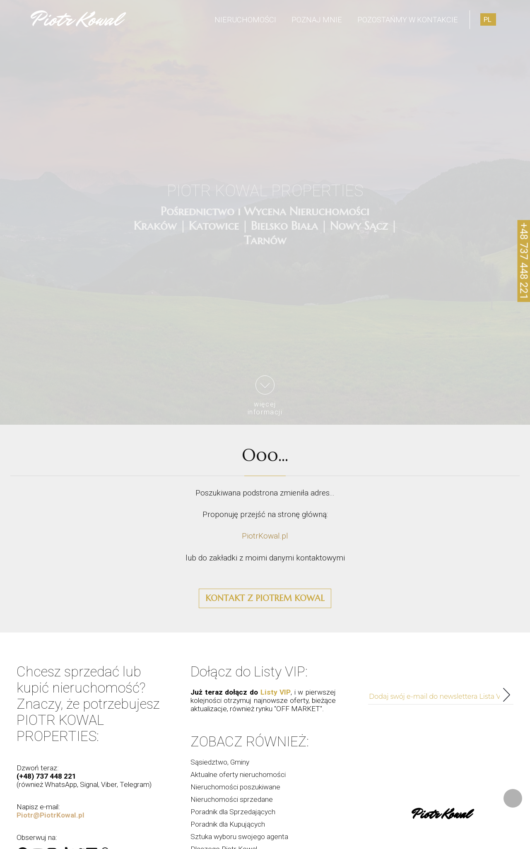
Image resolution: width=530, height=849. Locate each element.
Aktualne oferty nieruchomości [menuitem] (238, 774)
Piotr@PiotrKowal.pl (50, 815)
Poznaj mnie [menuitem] (317, 19)
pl (487, 19)
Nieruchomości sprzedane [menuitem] (231, 799)
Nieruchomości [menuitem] (245, 19)
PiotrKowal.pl (265, 536)
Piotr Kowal (75, 19)
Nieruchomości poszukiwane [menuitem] (235, 787)
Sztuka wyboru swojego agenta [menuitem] (239, 836)
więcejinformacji (265, 395)
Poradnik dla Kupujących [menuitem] (227, 824)
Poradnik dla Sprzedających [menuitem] (232, 812)
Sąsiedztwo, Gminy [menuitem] (219, 762)
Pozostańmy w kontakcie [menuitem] (407, 19)
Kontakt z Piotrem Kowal (265, 598)
